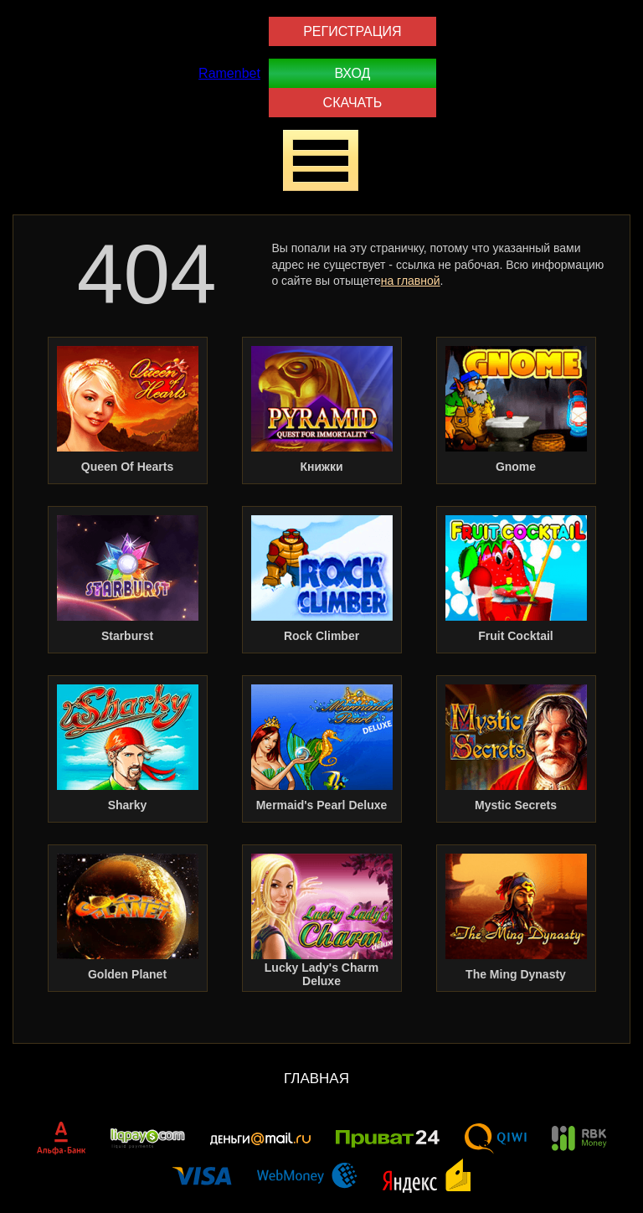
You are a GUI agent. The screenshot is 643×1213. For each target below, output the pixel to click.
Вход (352, 73)
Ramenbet (229, 73)
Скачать (353, 102)
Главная (316, 1079)
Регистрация (352, 31)
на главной (410, 280)
